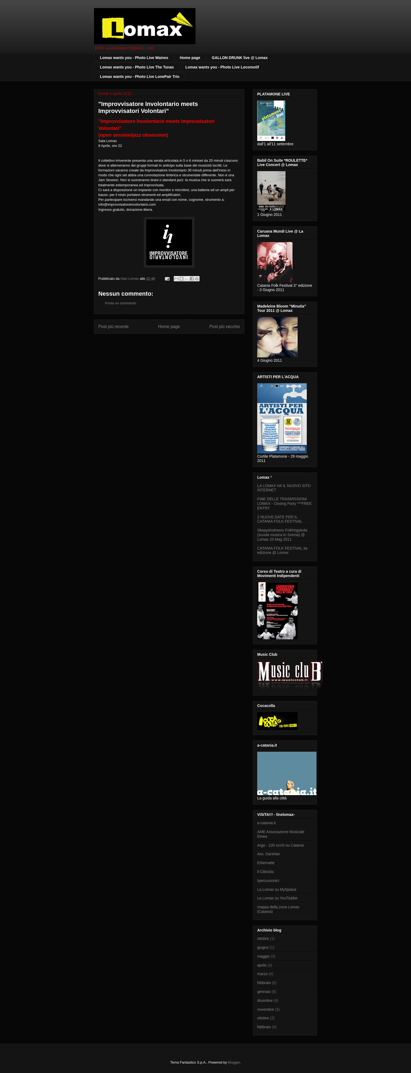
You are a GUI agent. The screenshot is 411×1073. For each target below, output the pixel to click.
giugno (263, 947)
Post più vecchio (224, 326)
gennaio (264, 991)
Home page (190, 58)
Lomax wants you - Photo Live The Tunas (137, 67)
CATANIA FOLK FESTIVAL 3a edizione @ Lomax (282, 550)
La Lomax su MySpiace (277, 889)
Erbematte (266, 863)
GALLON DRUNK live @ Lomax (239, 58)
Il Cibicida (265, 872)
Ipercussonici (268, 880)
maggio (263, 956)
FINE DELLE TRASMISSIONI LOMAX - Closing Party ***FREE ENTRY (284, 503)
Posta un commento (120, 303)
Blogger (234, 1062)
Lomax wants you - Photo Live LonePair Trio (139, 76)
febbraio (264, 983)
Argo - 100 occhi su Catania (280, 845)
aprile (261, 965)
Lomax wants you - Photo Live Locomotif (222, 67)
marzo (262, 974)
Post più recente (113, 326)
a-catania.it (266, 823)
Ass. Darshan (268, 854)
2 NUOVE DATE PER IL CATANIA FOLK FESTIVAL (279, 519)
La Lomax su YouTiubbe (277, 898)
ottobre (263, 938)
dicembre (265, 1000)
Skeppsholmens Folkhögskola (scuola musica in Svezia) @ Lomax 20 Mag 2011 (282, 534)
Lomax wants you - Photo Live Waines (134, 58)
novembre (265, 1009)
